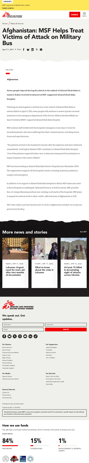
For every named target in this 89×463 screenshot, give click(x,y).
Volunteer (49, 355)
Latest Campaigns (51, 347)
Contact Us (5, 392)
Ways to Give (6, 355)
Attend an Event (51, 352)
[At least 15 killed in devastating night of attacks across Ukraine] (74, 263)
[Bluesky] (9, 336)
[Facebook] (4, 336)
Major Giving (6, 358)
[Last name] (66, 325)
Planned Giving (7, 363)
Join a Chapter (50, 358)
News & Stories (17, 23)
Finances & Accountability (10, 352)
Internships (49, 384)
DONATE (74, 14)
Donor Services (7, 347)
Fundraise (49, 350)
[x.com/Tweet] (15, 336)
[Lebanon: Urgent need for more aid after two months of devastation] (15, 263)
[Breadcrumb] (44, 23)
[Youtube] (25, 336)
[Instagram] (20, 336)
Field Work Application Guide (55, 381)
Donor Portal (6, 350)
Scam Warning (6, 398)
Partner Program (7, 360)
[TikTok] (36, 336)
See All (83, 232)
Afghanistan (12, 79)
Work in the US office (52, 376)
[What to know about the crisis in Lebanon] (45, 263)
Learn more (7, 8)
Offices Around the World (10, 379)
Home (5, 23)
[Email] (23, 329)
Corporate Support (8, 368)
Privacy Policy (6, 395)
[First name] (23, 325)
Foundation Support (8, 365)
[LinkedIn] (30, 336)
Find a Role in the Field (53, 379)
